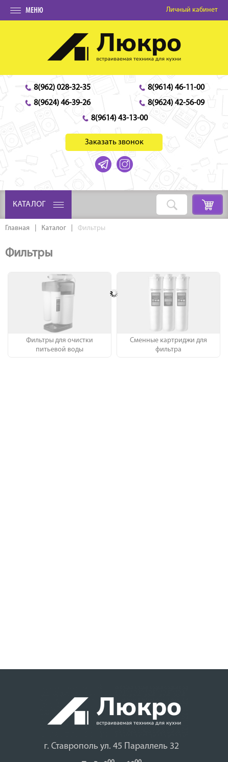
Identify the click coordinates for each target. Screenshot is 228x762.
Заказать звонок (114, 142)
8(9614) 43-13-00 (119, 118)
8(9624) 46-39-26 (62, 103)
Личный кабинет (192, 10)
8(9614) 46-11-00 (176, 88)
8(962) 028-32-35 (62, 88)
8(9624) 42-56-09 (176, 103)
